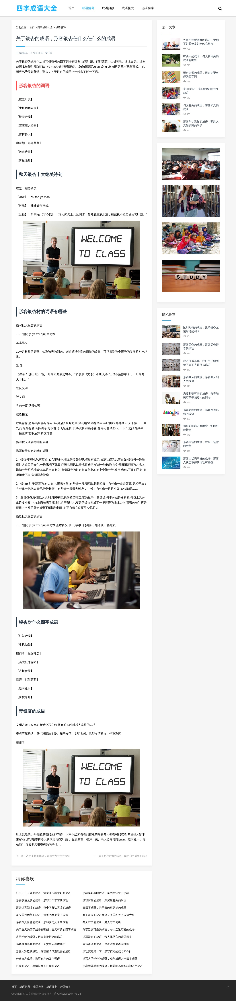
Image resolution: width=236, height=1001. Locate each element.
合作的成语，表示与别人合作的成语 (38, 965)
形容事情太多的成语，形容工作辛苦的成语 (42, 900)
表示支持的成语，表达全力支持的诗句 (48, 855)
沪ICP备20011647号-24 (67, 993)
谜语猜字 (148, 8)
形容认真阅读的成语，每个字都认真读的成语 (43, 907)
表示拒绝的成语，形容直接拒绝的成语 (39, 936)
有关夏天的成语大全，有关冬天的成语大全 (108, 914)
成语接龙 (128, 8)
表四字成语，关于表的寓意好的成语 (104, 907)
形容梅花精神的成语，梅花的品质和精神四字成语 (113, 965)
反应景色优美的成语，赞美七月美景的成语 (42, 914)
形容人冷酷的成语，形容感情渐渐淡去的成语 (43, 951)
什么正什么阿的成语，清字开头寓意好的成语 (43, 893)
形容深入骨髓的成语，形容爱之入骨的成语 (42, 922)
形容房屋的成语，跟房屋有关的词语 (104, 900)
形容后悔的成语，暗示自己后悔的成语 (125, 855)
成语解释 (88, 8)
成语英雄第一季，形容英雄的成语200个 (107, 951)
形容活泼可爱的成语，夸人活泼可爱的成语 (108, 929)
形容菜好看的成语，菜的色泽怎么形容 (106, 893)
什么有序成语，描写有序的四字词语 (38, 958)
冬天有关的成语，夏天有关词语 (102, 922)
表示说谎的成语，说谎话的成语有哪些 (106, 944)
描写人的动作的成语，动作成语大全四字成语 (110, 958)
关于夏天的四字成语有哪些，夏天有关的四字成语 (46, 929)
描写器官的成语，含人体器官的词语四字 (107, 936)
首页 (71, 8)
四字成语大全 (45, 27)
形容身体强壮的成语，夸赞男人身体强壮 (40, 944)
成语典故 (108, 8)
